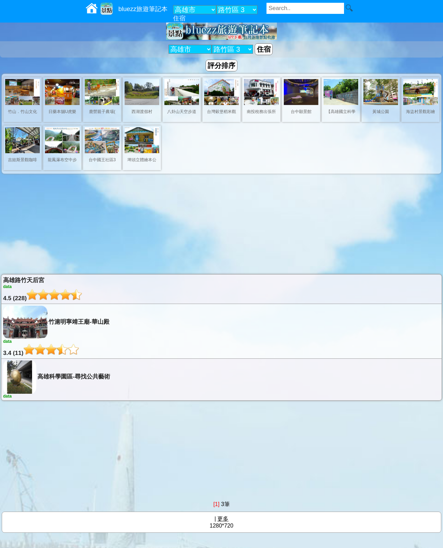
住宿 (179, 18)
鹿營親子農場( (102, 111)
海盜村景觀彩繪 (420, 111)
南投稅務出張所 (261, 111)
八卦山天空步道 (181, 111)
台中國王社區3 (102, 159)
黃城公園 (380, 111)
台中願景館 (301, 111)
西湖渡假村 (142, 111)
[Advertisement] (221, 223)
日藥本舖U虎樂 (62, 111)
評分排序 (221, 65)
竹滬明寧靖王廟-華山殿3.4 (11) (221, 331)
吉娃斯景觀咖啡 (22, 159)
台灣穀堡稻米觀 (221, 111)
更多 (222, 519)
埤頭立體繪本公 (141, 159)
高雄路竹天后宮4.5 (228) (221, 289)
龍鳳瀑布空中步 (62, 159)
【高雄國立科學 (340, 111)
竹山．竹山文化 (22, 111)
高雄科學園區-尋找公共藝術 (221, 379)
